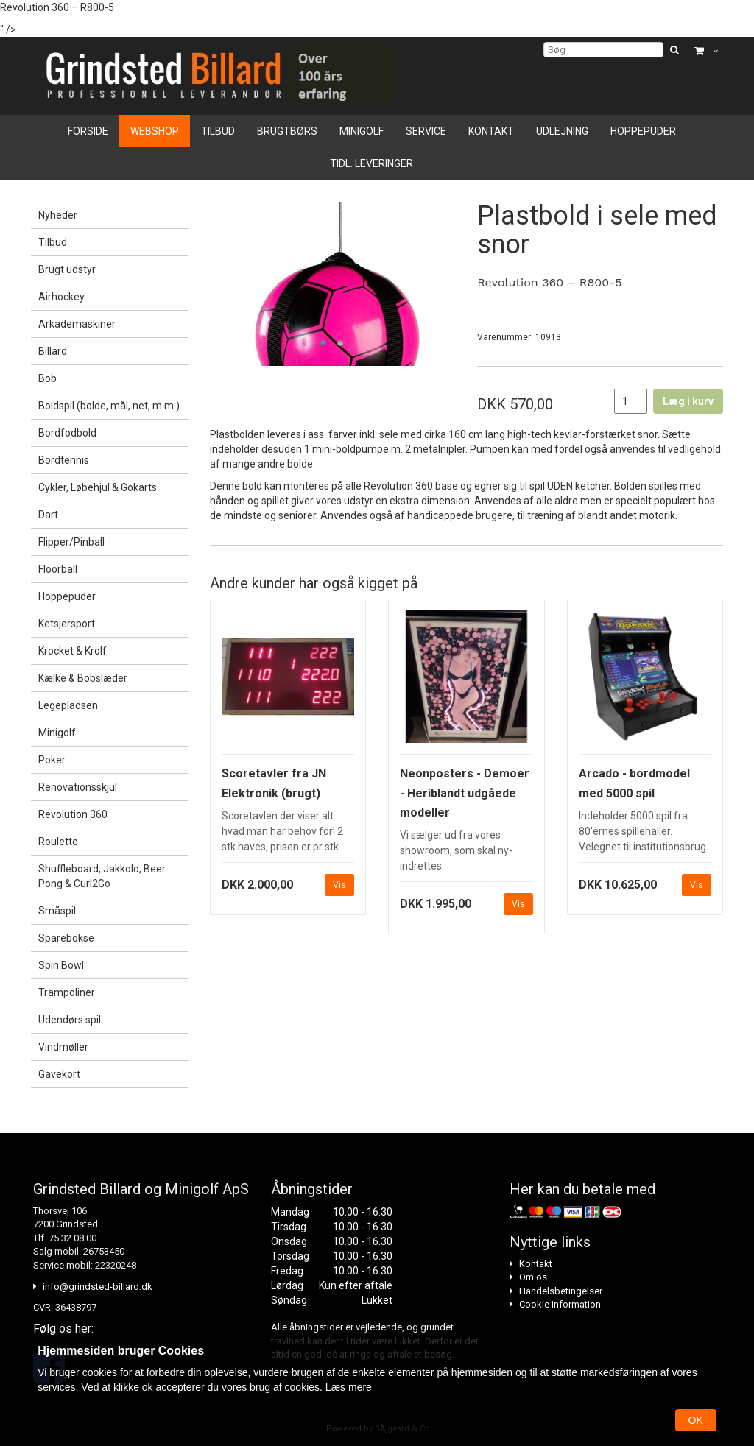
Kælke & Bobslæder (82, 678)
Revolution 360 (73, 814)
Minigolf (361, 131)
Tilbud (218, 131)
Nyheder (57, 215)
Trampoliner (66, 992)
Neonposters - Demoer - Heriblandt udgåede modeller (464, 792)
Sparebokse (66, 938)
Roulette (58, 841)
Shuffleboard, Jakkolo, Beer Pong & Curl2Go (102, 876)
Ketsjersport (66, 623)
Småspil (57, 911)
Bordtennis (63, 460)
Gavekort (59, 1074)
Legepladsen (68, 705)
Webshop (154, 131)
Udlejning (562, 131)
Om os (533, 1277)
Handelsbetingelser (560, 1291)
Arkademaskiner (77, 324)
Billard (52, 351)
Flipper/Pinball (71, 542)
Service (426, 131)
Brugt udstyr (67, 269)
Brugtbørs (287, 131)
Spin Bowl (61, 965)
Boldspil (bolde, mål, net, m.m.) (109, 406)
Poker (52, 760)
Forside (88, 131)
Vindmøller (63, 1047)
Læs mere (348, 1387)
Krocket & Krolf (72, 651)
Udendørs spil (69, 1020)
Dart (48, 515)
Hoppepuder (643, 131)
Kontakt (491, 131)
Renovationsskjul (77, 787)
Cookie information (560, 1304)
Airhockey (61, 297)
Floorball (57, 569)
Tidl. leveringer (371, 163)
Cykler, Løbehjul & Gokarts (97, 487)
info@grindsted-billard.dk (97, 1286)
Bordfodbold (67, 433)
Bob (47, 378)
